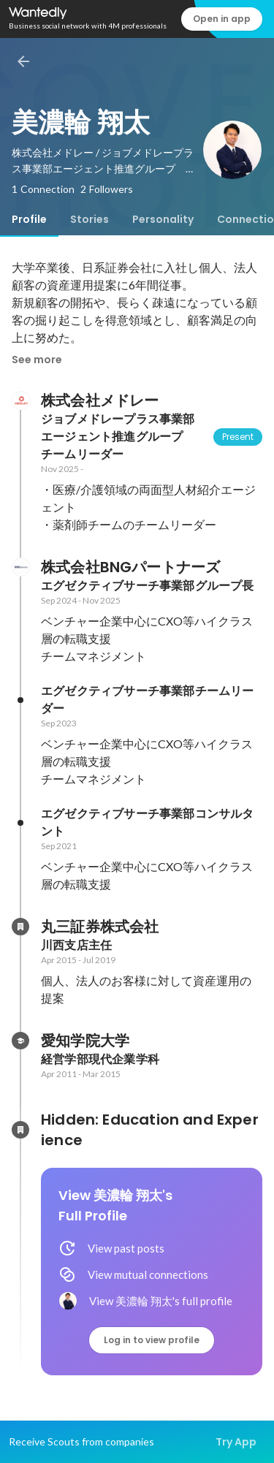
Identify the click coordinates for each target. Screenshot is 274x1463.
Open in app (222, 18)
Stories (89, 219)
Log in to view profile (151, 1340)
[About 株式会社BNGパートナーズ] (20, 567)
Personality (163, 219)
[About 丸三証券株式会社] (20, 926)
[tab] (29, 219)
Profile (29, 219)
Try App (236, 1441)
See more (37, 359)
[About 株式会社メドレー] (20, 400)
